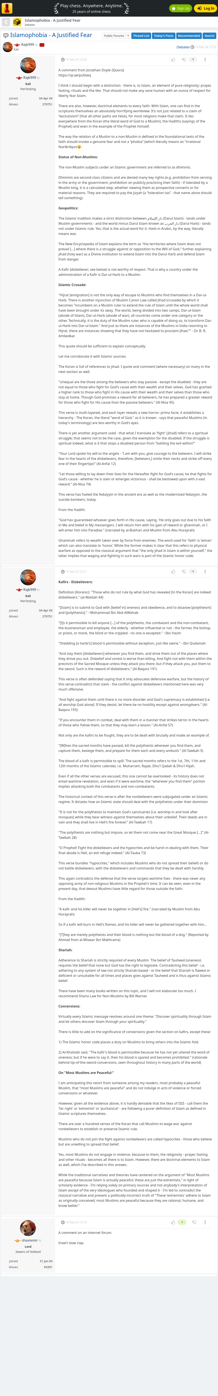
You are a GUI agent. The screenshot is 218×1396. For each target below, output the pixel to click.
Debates (183, 47)
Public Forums (114, 36)
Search (209, 36)
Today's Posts (163, 36)
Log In (206, 8)
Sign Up (181, 8)
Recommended (189, 36)
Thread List (141, 36)
